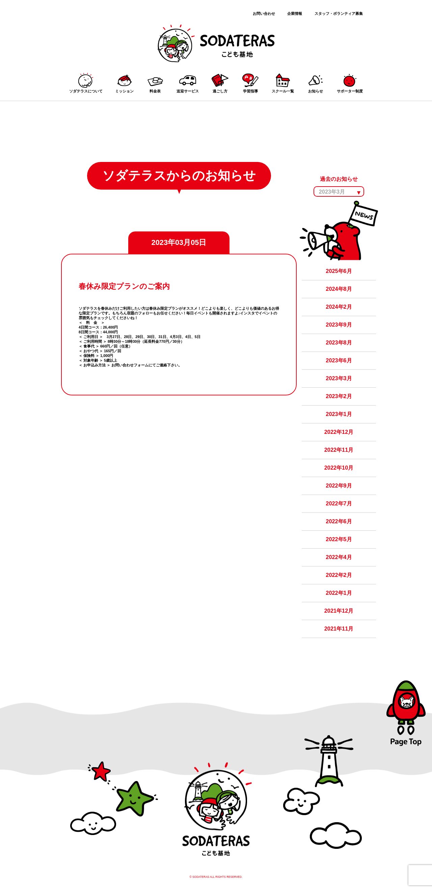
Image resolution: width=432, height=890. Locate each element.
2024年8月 (339, 289)
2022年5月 (339, 539)
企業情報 (294, 13)
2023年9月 (339, 325)
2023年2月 (339, 396)
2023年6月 (339, 360)
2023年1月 (339, 414)
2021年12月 (338, 611)
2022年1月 (339, 593)
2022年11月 (338, 450)
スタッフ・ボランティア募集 (339, 13)
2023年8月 (339, 342)
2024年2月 (339, 307)
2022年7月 (339, 503)
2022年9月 (339, 485)
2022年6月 (339, 521)
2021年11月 (338, 628)
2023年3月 (339, 378)
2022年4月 (339, 557)
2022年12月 (338, 432)
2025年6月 (339, 271)
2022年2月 (339, 575)
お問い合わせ (264, 13)
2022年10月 (338, 468)
